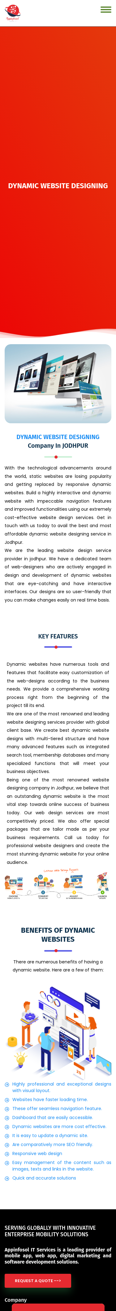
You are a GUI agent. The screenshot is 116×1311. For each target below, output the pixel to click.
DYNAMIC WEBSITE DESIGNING (57, 437)
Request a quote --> (38, 1281)
